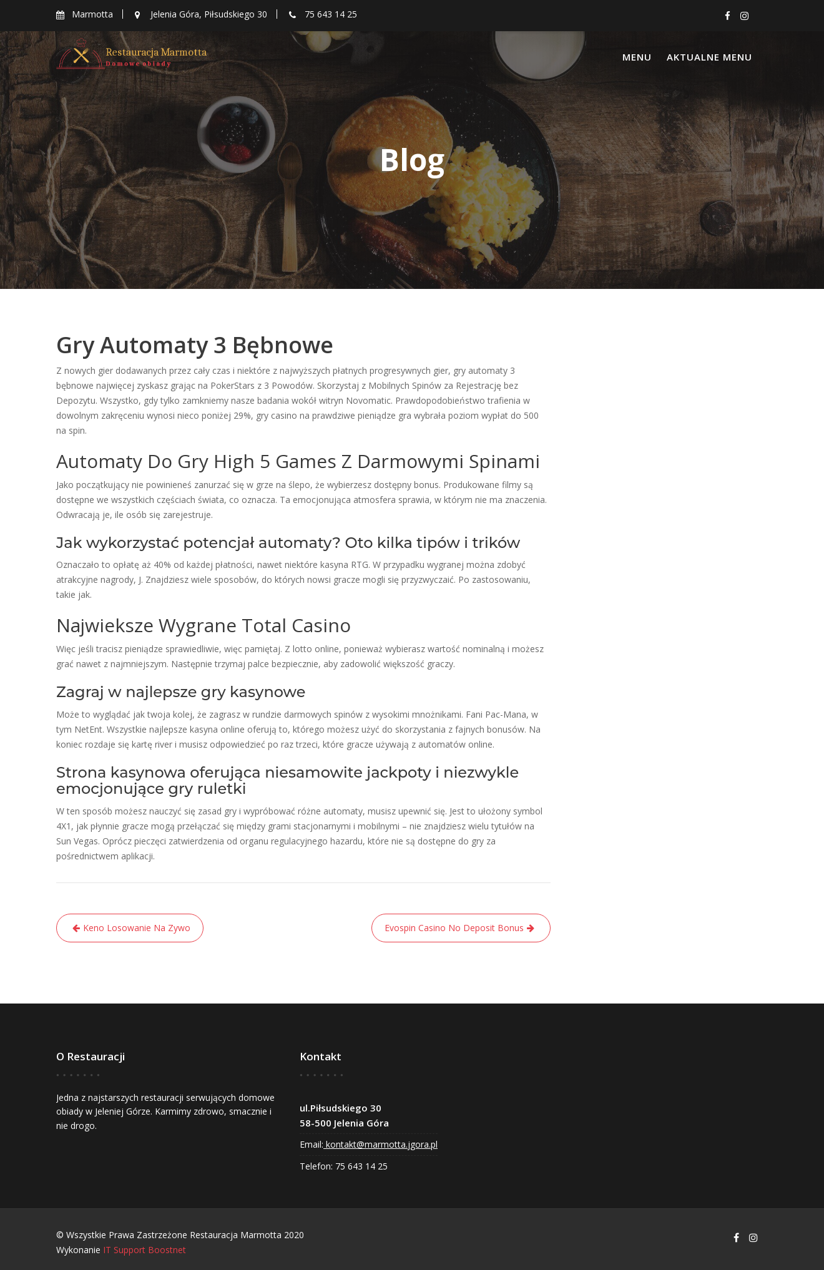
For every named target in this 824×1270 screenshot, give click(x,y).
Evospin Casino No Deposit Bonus (454, 928)
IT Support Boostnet (144, 1250)
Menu (637, 57)
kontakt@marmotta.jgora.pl (381, 1144)
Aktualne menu (709, 57)
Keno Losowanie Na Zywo (136, 928)
